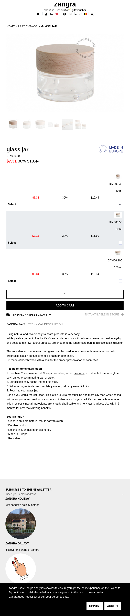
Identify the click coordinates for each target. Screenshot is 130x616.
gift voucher (79, 10)
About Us (49, 10)
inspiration (63, 10)
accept (112, 606)
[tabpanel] (64, 386)
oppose (95, 606)
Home (10, 26)
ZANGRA (65, 4)
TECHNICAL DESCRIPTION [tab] (45, 324)
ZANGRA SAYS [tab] (15, 324)
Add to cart (65, 305)
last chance (28, 26)
